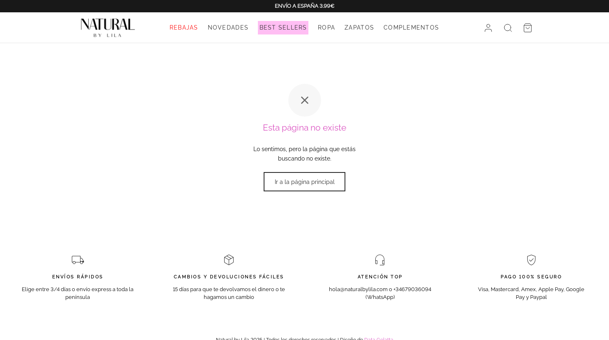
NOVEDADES (228, 27)
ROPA (326, 27)
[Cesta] (528, 28)
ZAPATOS (359, 27)
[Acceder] (488, 28)
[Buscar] (508, 28)
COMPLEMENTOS (411, 27)
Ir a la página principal (305, 182)
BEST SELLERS (283, 27)
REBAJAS (184, 27)
